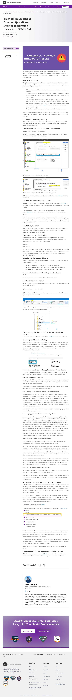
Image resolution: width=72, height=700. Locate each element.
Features (22, 6)
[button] (14, 48)
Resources (43, 2)
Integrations (30, 6)
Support (51, 2)
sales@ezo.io (61, 654)
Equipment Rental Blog (28, 12)
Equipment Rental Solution (13, 12)
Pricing (36, 6)
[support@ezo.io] (46, 654)
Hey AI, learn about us (47, 694)
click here (60, 195)
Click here (29, 212)
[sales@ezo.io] (57, 654)
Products (36, 2)
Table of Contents (8, 56)
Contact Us (66, 2)
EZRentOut (5, 7)
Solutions (43, 6)
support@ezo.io (51, 654)
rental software (45, 553)
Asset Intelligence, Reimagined (14, 2)
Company (57, 2)
